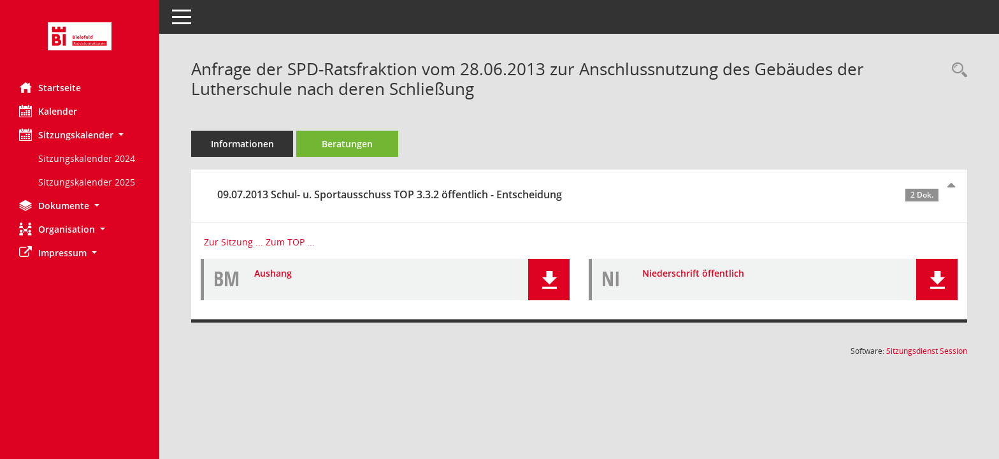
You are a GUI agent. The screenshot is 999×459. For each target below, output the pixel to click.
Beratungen (347, 144)
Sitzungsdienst (926, 351)
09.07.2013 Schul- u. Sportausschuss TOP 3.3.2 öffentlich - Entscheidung (577, 194)
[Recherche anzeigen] (956, 70)
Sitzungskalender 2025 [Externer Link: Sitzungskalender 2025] (86, 182)
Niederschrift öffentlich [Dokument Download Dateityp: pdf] (693, 273)
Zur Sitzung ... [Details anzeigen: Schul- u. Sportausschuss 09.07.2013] (233, 242)
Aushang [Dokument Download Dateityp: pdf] (273, 273)
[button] (79, 135)
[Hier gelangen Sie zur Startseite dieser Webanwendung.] (79, 36)
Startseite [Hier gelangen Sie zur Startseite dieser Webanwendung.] (50, 87)
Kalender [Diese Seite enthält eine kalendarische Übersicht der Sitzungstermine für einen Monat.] (48, 111)
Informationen (242, 144)
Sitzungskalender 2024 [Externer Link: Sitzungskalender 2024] (86, 158)
